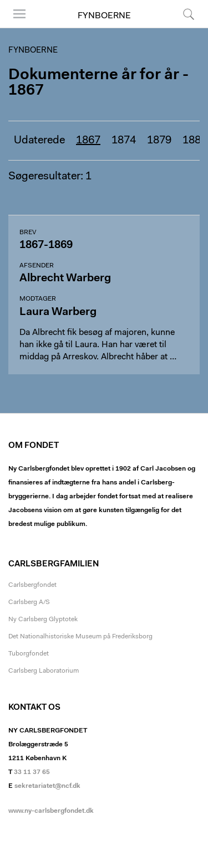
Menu (19, 14)
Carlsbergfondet (32, 585)
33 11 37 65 (32, 772)
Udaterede (39, 140)
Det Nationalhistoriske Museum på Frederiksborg (80, 636)
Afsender (36, 265)
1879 (159, 140)
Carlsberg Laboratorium (43, 671)
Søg (188, 14)
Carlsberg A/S (29, 602)
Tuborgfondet (28, 654)
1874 (123, 140)
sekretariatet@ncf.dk (47, 786)
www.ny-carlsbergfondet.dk (51, 811)
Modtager (37, 299)
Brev (27, 232)
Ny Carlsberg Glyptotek (43, 619)
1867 (88, 140)
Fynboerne (104, 16)
